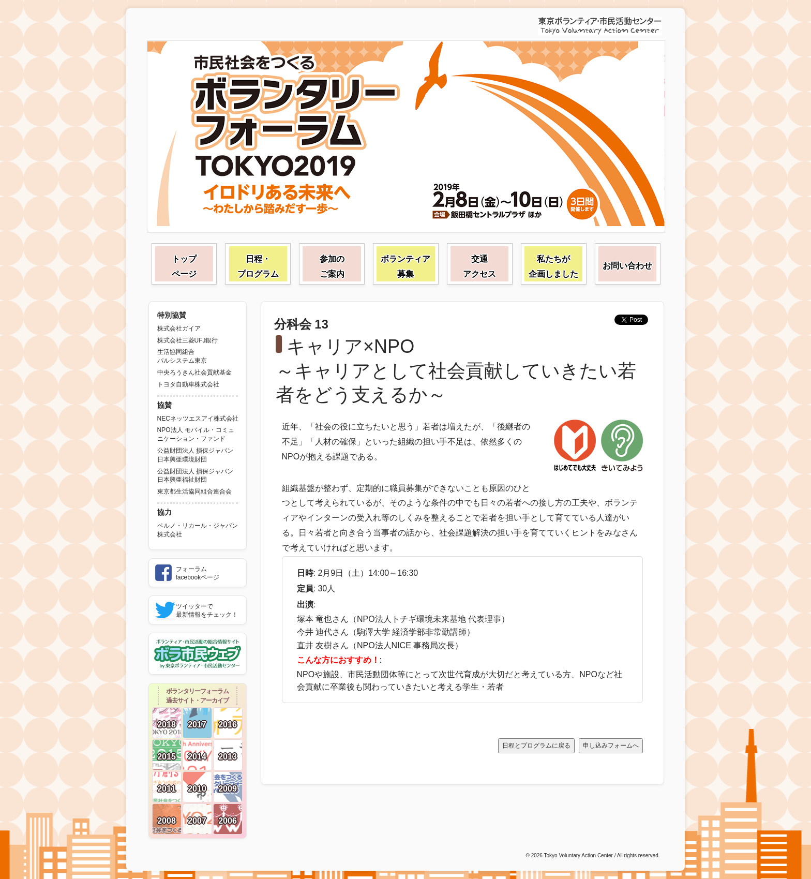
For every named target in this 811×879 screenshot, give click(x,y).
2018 (166, 724)
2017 (197, 724)
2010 (197, 788)
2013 (227, 756)
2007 (197, 820)
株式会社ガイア (179, 328)
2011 (166, 788)
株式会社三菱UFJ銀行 (187, 340)
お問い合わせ (627, 265)
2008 (166, 820)
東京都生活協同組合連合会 (194, 491)
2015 (166, 756)
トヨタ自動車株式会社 (188, 384)
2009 (227, 788)
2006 (227, 820)
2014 (197, 756)
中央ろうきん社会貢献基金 (194, 372)
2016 (227, 724)
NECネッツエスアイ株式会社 (197, 418)
